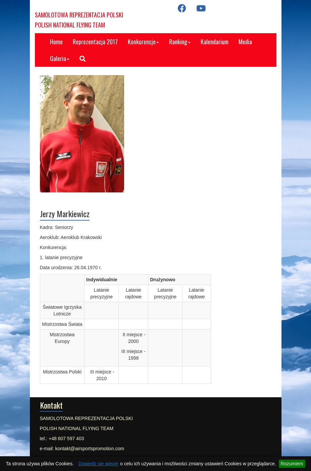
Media (245, 41)
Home (56, 41)
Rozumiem (292, 463)
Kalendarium (214, 41)
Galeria (59, 58)
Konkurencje (143, 41)
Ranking (180, 41)
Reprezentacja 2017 (95, 41)
